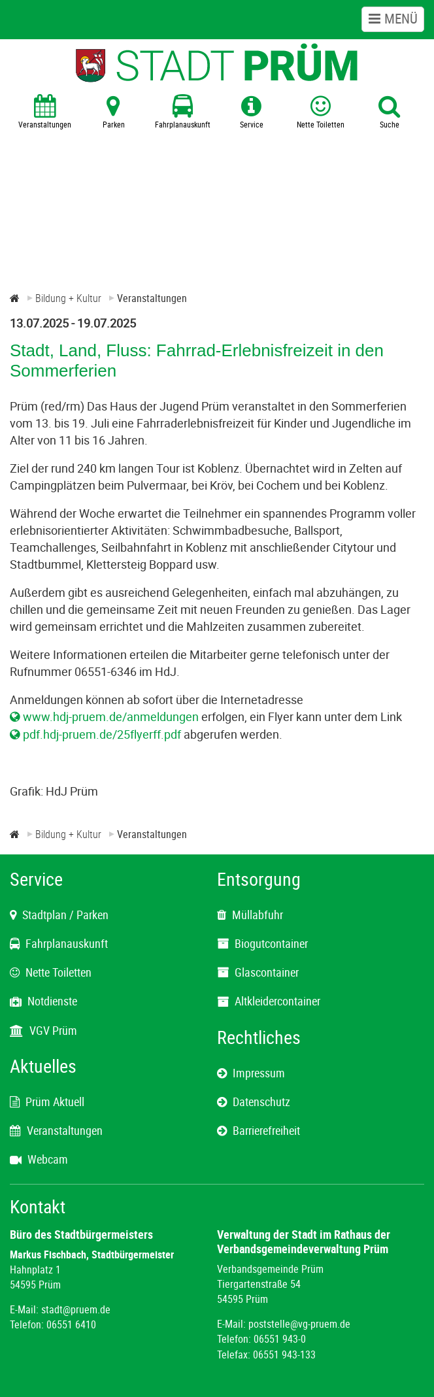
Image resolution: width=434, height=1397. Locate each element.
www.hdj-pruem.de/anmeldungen (111, 716)
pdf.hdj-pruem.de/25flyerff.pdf (102, 734)
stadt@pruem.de (75, 1309)
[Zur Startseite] (15, 298)
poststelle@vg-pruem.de (299, 1324)
